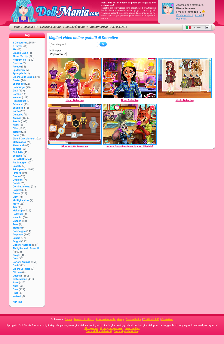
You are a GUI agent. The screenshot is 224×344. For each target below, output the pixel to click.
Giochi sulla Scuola (23, 76)
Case (15, 289)
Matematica (19, 142)
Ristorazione (20, 279)
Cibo (15, 128)
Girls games (91, 328)
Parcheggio (19, 231)
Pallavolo (18, 213)
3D (14, 49)
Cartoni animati (21, 261)
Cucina (17, 275)
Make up (18, 210)
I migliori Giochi (50, 26)
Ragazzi (17, 189)
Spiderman (19, 70)
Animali (17, 118)
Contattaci (167, 319)
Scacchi (17, 166)
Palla (15, 292)
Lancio (16, 237)
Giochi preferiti (184, 15)
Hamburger (19, 87)
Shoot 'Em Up (20, 56)
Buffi (15, 196)
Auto (15, 285)
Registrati (181, 18)
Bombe (17, 94)
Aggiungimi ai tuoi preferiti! (108, 26)
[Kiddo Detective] (185, 78)
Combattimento (21, 186)
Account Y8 (19, 59)
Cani (15, 265)
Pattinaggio (19, 162)
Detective (18, 114)
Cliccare (17, 272)
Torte (15, 282)
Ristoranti (18, 145)
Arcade (17, 66)
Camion (17, 220)
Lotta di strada (21, 159)
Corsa (16, 135)
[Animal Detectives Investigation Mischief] (130, 124)
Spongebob (19, 73)
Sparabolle (19, 83)
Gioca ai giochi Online (126, 331)
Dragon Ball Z (20, 52)
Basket (16, 80)
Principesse (19, 169)
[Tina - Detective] (130, 78)
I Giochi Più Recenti (25, 26)
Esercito (17, 63)
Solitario (17, 155)
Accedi (199, 15)
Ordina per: (55, 50)
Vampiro (17, 217)
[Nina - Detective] (75, 78)
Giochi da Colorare (23, 138)
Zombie (17, 148)
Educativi (18, 104)
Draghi (16, 255)
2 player (17, 46)
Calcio (16, 176)
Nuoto (16, 111)
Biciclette (18, 152)
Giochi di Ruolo (21, 268)
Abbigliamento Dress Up (26, 248)
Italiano (193, 27)
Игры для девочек (111, 328)
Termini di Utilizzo (84, 319)
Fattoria (17, 172)
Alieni (16, 124)
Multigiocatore (21, 200)
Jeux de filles (132, 328)
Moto (16, 203)
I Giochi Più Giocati (75, 26)
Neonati (17, 97)
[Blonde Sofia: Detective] (75, 124)
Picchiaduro (19, 100)
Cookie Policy (133, 319)
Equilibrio (18, 107)
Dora (15, 258)
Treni (15, 224)
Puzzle (16, 121)
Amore (16, 193)
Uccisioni (18, 179)
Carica (68, 319)
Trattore (17, 227)
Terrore (17, 131)
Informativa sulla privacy (110, 319)
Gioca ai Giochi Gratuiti (99, 331)
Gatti (15, 90)
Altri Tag (17, 301)
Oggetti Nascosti (22, 244)
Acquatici (18, 234)
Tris (15, 207)
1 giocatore (19, 42)
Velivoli (17, 296)
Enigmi (17, 241)
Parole (16, 183)
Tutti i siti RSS (151, 319)
